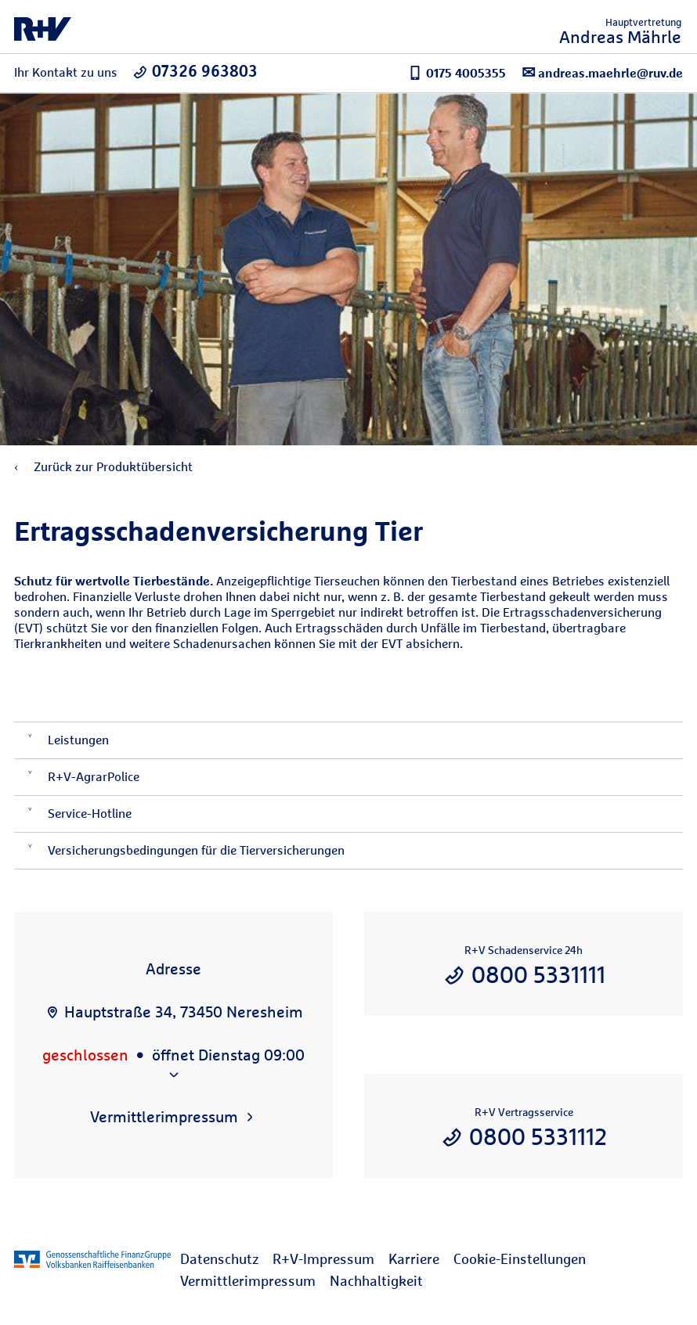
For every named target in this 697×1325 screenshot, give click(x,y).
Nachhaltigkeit (376, 1281)
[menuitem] (226, 1259)
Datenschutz (219, 1259)
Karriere (413, 1259)
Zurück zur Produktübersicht (103, 466)
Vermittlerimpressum (248, 1281)
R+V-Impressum (323, 1259)
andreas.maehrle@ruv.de (602, 72)
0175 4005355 (457, 73)
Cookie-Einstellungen (519, 1259)
